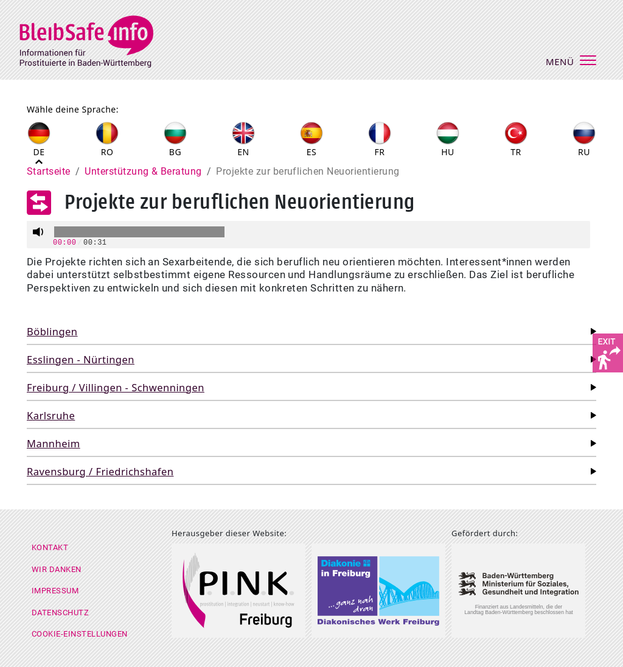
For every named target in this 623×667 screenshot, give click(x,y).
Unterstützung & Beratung (143, 171)
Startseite (49, 171)
